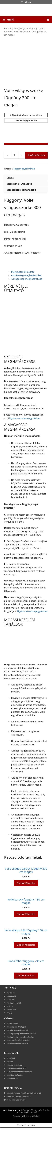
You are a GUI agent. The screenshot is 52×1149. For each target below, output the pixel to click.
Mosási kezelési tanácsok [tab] (21, 211)
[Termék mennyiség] (14, 176)
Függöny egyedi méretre (24, 190)
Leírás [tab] (10, 199)
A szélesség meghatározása (26, 297)
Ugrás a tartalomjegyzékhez (24, 440)
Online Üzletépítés (31, 1137)
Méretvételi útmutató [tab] (19, 205)
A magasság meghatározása (26, 300)
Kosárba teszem (36, 176)
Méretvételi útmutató (23, 293)
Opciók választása (26, 904)
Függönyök (21, 28)
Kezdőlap (8, 28)
